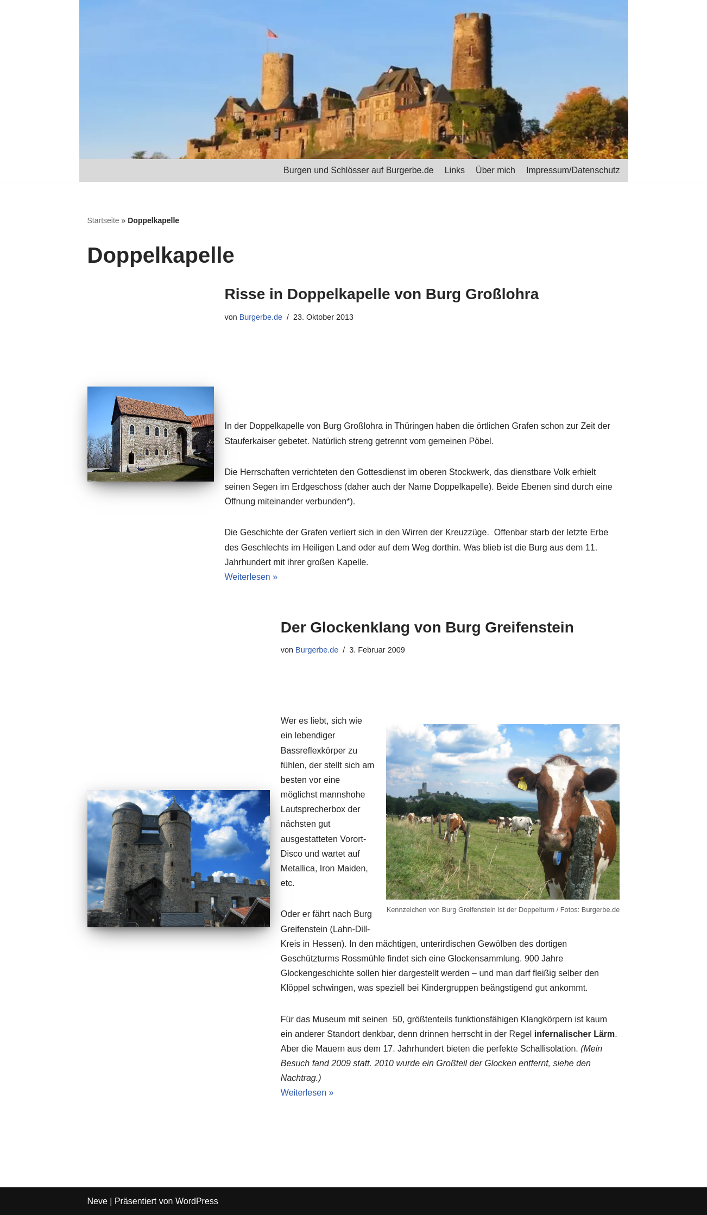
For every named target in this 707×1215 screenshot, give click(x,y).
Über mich (495, 170)
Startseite (103, 220)
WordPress (196, 1201)
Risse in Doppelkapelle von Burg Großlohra (382, 294)
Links (455, 170)
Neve (97, 1201)
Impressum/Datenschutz (573, 170)
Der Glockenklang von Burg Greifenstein (427, 627)
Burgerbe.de (260, 317)
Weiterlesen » (251, 576)
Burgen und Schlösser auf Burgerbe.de (358, 170)
